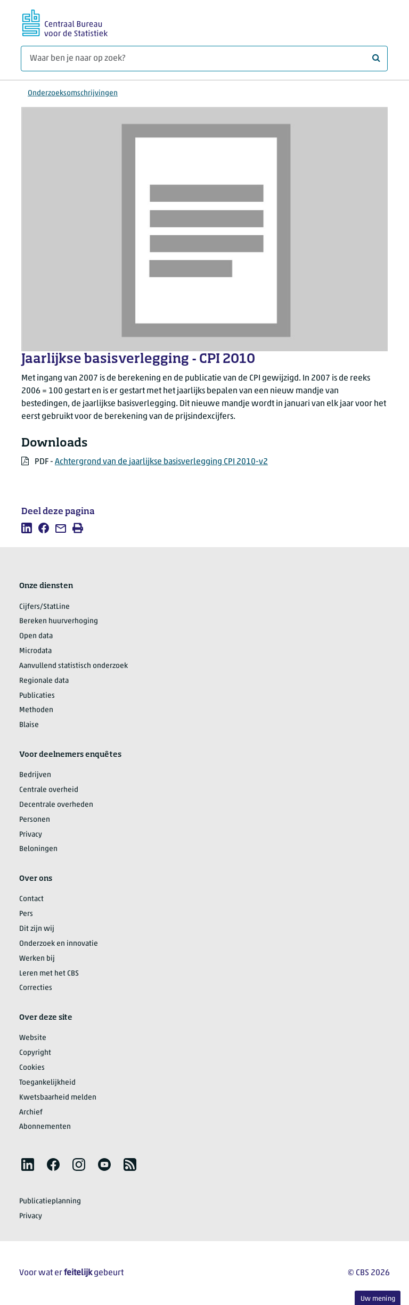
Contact (31, 899)
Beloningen (38, 849)
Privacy (30, 834)
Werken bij (37, 958)
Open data (36, 636)
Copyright (35, 1053)
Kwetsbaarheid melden (57, 1097)
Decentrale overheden (56, 805)
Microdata (35, 651)
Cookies (32, 1067)
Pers (26, 914)
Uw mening (378, 1298)
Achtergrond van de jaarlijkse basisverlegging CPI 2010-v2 (161, 462)
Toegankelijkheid (47, 1082)
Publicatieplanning (50, 1201)
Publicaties (37, 695)
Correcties (35, 988)
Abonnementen (45, 1127)
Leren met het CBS (49, 973)
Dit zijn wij (36, 929)
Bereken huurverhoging (58, 621)
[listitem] (26, 528)
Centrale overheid (48, 790)
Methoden (36, 710)
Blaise (29, 725)
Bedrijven (35, 775)
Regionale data (44, 681)
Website (32, 1038)
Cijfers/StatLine (44, 607)
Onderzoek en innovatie (58, 943)
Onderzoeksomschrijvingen (73, 93)
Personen (34, 819)
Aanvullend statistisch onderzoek (73, 666)
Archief (31, 1112)
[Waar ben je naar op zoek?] (204, 58)
